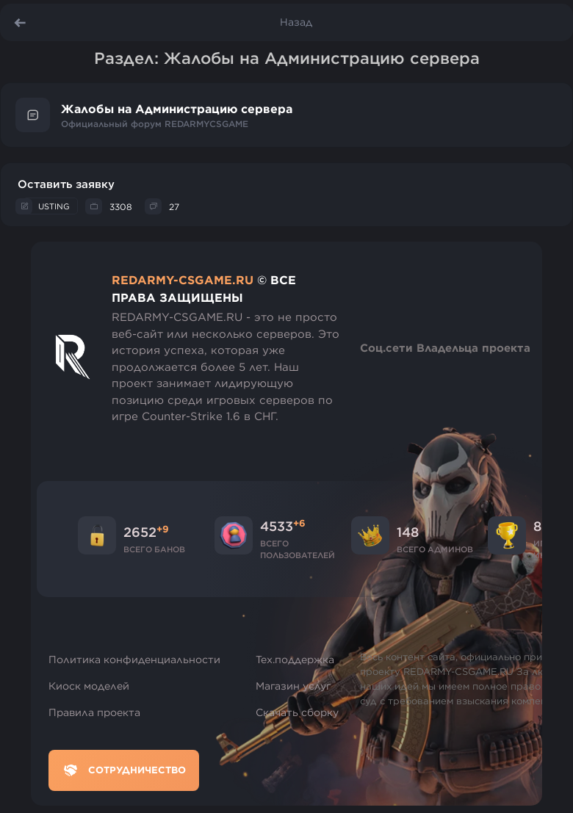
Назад (296, 22)
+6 (299, 523)
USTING (54, 205)
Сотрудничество (124, 770)
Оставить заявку (66, 184)
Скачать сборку (297, 712)
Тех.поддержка (295, 659)
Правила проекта (94, 712)
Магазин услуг (293, 686)
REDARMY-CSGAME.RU (182, 279)
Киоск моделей (88, 686)
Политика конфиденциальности (134, 659)
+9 (162, 528)
